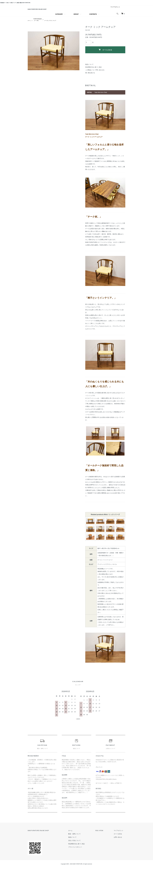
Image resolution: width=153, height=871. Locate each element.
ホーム (29, 23)
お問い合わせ (120, 840)
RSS (100, 833)
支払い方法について (80, 843)
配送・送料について (80, 837)
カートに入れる (105, 53)
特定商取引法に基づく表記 (93, 70)
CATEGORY (59, 17)
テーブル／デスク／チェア (54, 23)
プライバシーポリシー (81, 850)
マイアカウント (115, 9)
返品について (89, 67)
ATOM (105, 833)
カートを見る (120, 837)
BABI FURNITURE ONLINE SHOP (49, 10)
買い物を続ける (90, 76)
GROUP (76, 17)
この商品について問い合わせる (94, 73)
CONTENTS (93, 17)
